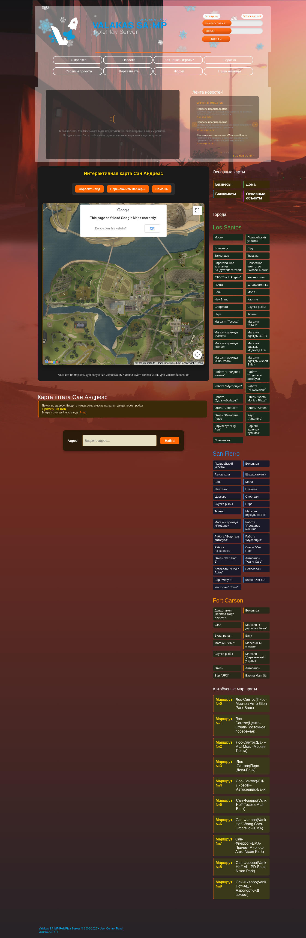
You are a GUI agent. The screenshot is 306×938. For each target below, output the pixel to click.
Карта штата (129, 71)
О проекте (78, 60)
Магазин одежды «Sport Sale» (257, 361)
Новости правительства (212, 108)
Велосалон (253, 569)
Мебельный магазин (253, 644)
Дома (251, 184)
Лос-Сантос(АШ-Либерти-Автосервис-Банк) (251, 785)
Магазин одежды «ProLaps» (226, 523)
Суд (250, 248)
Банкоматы (225, 194)
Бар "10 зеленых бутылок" (253, 429)
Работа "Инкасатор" (223, 549)
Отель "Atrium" (257, 408)
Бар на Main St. (256, 675)
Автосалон (252, 668)
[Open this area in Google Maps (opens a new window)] (51, 362)
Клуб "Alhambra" (254, 416)
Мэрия (219, 237)
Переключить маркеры (127, 189)
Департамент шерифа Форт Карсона (224, 614)
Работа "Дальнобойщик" (226, 398)
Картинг (252, 299)
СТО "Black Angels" (228, 277)
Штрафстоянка (257, 284)
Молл (251, 292)
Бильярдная (223, 635)
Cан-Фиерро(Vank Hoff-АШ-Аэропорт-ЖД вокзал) (251, 888)
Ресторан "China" (226, 587)
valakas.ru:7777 (48, 931)
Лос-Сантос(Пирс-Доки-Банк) (248, 766)
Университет (256, 277)
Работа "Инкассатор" (256, 387)
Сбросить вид (89, 189)
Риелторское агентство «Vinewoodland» (222, 135)
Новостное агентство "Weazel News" (257, 266)
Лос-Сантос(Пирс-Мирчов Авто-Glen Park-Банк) (251, 704)
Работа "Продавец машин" (252, 525)
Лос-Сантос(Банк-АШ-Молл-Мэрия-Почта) (251, 746)
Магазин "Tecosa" (227, 321)
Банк (218, 292)
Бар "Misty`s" (223, 580)
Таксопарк (222, 255)
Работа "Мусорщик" (228, 386)
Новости (129, 60)
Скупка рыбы (256, 307)
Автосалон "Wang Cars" (253, 559)
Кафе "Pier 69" (255, 580)
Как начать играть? (179, 60)
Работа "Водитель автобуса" (254, 375)
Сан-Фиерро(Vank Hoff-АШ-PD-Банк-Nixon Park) (251, 867)
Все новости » (244, 155)
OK (152, 228)
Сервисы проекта (79, 71)
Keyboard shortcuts (145, 363)
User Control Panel (111, 928)
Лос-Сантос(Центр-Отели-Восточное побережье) (250, 725)
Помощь (162, 189)
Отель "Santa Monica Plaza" (257, 398)
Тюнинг (252, 314)
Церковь (220, 496)
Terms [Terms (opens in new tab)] (200, 363)
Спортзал (221, 307)
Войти (225, 37)
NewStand (221, 299)
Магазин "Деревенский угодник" (254, 657)
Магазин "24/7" (225, 643)
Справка (229, 60)
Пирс (218, 314)
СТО (218, 624)
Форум (179, 71)
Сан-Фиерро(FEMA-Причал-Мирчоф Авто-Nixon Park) (249, 845)
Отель (219, 668)
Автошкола (222, 474)
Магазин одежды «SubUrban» (226, 359)
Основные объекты (255, 196)
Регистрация (212, 16)
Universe (251, 489)
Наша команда (229, 71)
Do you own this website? (110, 228)
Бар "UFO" (222, 675)
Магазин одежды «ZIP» (257, 334)
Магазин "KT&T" (253, 323)
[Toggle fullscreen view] (197, 210)
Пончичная (222, 440)
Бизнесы (223, 184)
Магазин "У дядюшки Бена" (256, 626)
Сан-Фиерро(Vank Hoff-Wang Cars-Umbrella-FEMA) (251, 824)
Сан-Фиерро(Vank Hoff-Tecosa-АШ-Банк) (251, 804)
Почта (219, 284)
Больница (221, 248)
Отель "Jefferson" (226, 408)
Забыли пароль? (252, 16)
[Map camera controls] (197, 354)
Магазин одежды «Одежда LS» (256, 346)
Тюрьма (252, 255)
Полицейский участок (256, 239)
